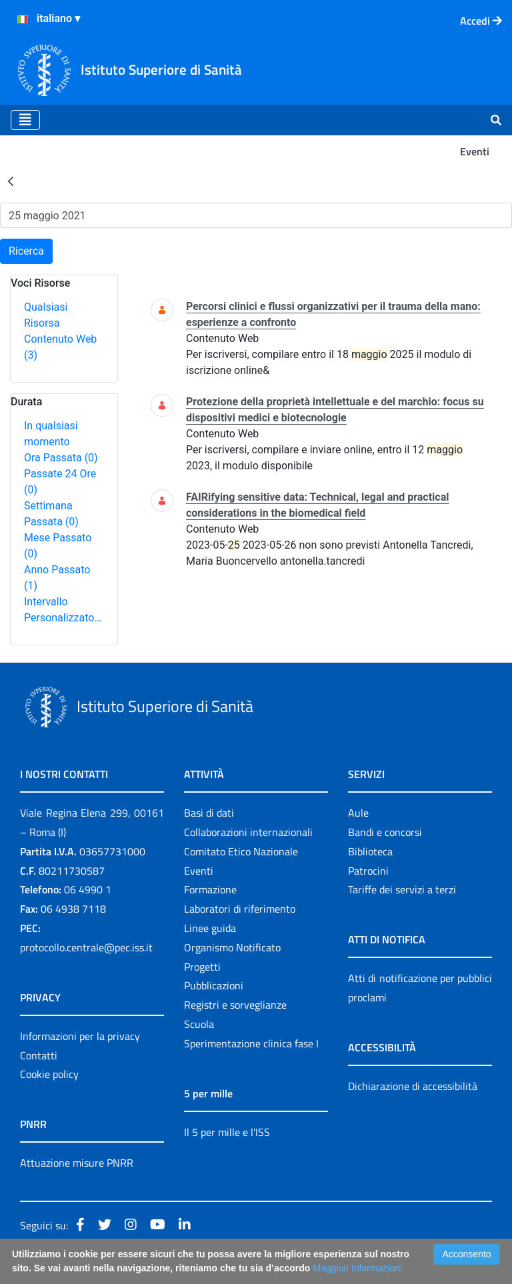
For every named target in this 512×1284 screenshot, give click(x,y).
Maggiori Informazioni (357, 1268)
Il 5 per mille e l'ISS (227, 1132)
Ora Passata (61, 457)
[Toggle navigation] (25, 120)
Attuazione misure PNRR (76, 1163)
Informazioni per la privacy (80, 1036)
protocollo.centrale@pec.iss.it (86, 947)
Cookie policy (49, 1074)
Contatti (38, 1055)
